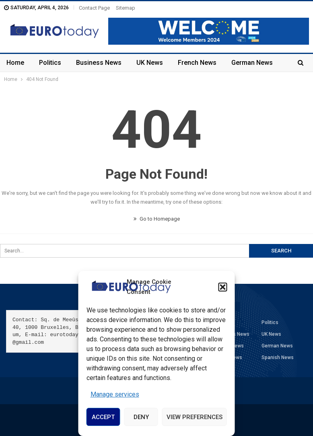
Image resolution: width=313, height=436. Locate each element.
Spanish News (278, 357)
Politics (50, 62)
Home (15, 62)
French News (197, 62)
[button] (223, 287)
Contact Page (94, 8)
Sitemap (125, 8)
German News (252, 62)
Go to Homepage (157, 219)
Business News (98, 62)
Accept (103, 417)
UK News (149, 62)
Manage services (115, 394)
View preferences (194, 417)
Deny (141, 417)
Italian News (228, 357)
